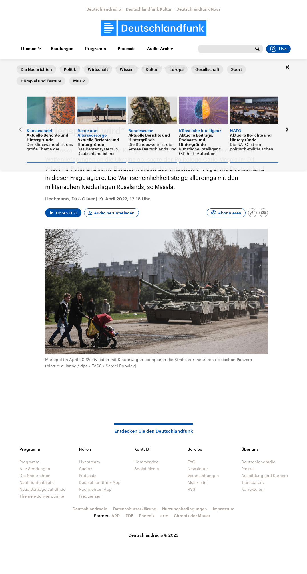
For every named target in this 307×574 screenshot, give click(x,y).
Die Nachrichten (35, 475)
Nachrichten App (95, 489)
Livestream (89, 461)
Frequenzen (90, 496)
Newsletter (198, 468)
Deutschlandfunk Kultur (149, 9)
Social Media (146, 468)
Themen (29, 49)
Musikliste (197, 482)
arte (164, 515)
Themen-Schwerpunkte (41, 496)
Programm (95, 49)
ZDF (129, 515)
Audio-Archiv (160, 49)
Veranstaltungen (203, 475)
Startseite (26, 67)
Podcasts (126, 49)
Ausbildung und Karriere (264, 475)
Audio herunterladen (114, 212)
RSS (191, 489)
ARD (115, 515)
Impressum (223, 508)
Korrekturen (252, 489)
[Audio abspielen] (63, 212)
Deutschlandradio (103, 9)
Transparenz (253, 482)
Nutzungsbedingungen (184, 508)
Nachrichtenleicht (36, 482)
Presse (247, 468)
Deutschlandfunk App (100, 482)
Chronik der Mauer (192, 515)
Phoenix (147, 515)
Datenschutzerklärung (134, 508)
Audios (85, 468)
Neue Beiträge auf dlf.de (42, 489)
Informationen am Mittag (64, 67)
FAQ (192, 461)
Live (278, 49)
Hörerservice (146, 461)
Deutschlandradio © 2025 (153, 535)
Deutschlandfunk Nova (198, 9)
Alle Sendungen (34, 468)
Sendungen (62, 49)
